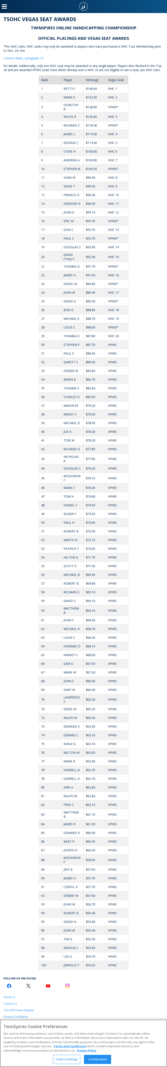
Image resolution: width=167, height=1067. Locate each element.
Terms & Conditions (15, 1017)
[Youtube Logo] (48, 986)
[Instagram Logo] (67, 986)
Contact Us (10, 1003)
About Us (9, 997)
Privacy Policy (86, 1050)
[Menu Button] (4, 6)
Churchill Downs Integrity (18, 1010)
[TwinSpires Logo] (83, 6)
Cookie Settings (67, 1059)
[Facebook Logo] (9, 986)
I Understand (97, 1059)
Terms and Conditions (69, 1046)
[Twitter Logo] (28, 986)
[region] (83, 1043)
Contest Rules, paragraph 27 (23, 58)
